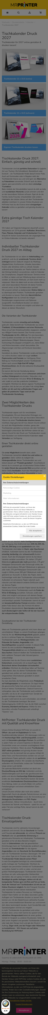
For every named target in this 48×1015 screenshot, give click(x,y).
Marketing (7, 493)
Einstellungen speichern (32, 536)
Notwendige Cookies (11, 488)
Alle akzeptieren (35, 530)
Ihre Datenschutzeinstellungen (16, 482)
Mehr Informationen (11, 498)
